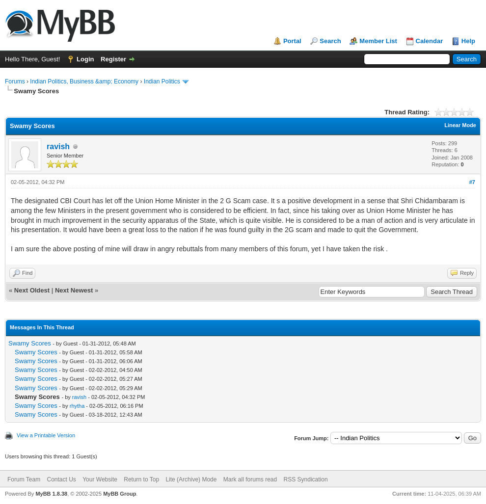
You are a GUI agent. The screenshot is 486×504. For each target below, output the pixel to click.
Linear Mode (460, 125)
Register (113, 59)
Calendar (429, 41)
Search (330, 41)
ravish (58, 146)
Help (468, 41)
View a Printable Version (46, 435)
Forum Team (23, 479)
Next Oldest (32, 290)
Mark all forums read (250, 479)
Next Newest (74, 290)
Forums (15, 81)
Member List (378, 41)
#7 (472, 182)
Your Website (99, 479)
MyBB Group (119, 494)
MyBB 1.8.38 (51, 494)
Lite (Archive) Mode (190, 479)
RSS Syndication (306, 479)
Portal (292, 41)
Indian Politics (162, 81)
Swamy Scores (29, 343)
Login (85, 59)
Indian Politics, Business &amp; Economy (84, 81)
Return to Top (141, 479)
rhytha (77, 406)
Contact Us (61, 479)
